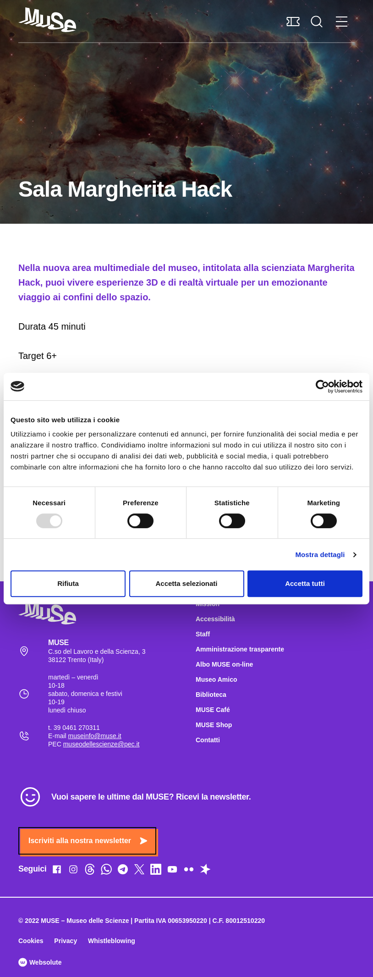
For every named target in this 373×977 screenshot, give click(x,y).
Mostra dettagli (320, 554)
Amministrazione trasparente (240, 649)
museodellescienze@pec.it (101, 744)
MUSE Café (213, 709)
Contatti (208, 740)
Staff (203, 634)
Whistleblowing (111, 940)
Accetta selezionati (186, 583)
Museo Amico (216, 679)
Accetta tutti (305, 583)
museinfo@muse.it (94, 736)
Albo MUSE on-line (224, 664)
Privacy (65, 940)
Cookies (30, 940)
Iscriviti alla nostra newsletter (87, 841)
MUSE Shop (214, 725)
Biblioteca (211, 694)
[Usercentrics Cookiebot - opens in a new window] (322, 386)
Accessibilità (215, 619)
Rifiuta (68, 583)
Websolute (39, 962)
